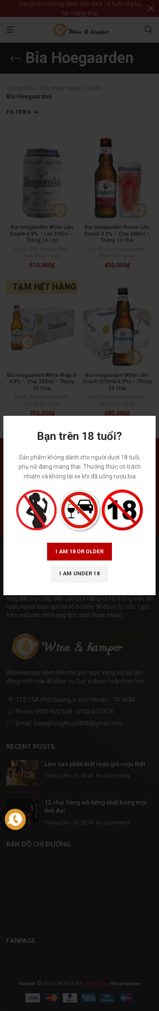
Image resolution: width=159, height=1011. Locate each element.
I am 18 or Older (79, 551)
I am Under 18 (79, 573)
